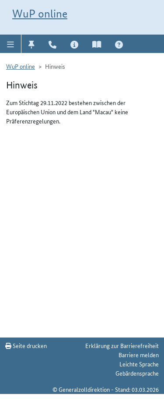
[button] (10, 44)
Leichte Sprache (139, 363)
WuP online (39, 13)
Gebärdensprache (137, 373)
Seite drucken (26, 345)
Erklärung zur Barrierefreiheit (122, 345)
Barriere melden (139, 354)
